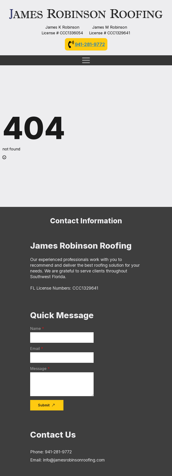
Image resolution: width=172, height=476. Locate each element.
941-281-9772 (90, 44)
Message (40, 368)
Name (37, 328)
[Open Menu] (86, 60)
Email (36, 348)
